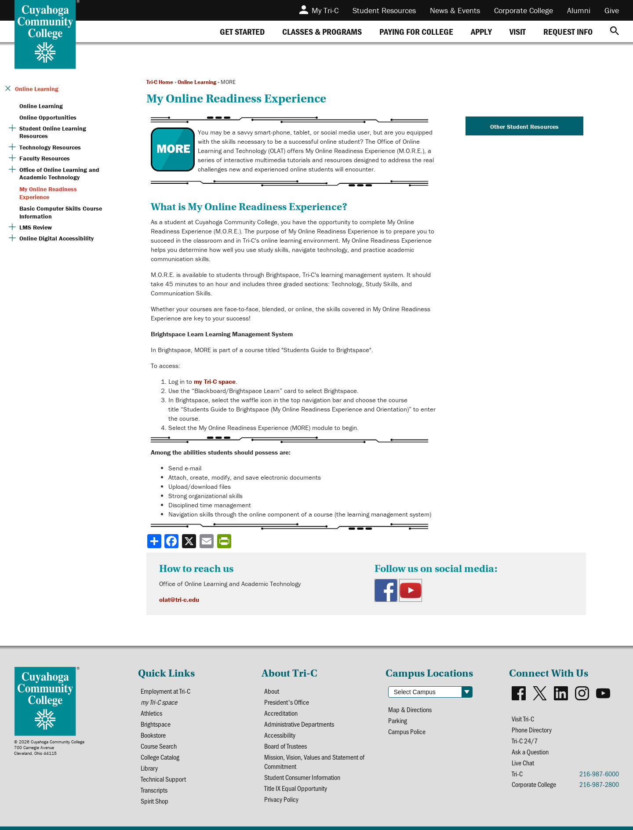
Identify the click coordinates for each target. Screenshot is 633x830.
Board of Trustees (285, 745)
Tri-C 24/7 (525, 740)
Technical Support (163, 778)
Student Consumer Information (302, 777)
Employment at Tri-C (165, 690)
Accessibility (279, 734)
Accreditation (281, 712)
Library (149, 767)
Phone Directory (532, 729)
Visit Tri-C (523, 718)
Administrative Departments (299, 723)
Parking (397, 720)
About (271, 690)
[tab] (242, 31)
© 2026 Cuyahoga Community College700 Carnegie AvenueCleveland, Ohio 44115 (49, 747)
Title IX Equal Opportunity (295, 788)
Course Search (159, 745)
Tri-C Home (159, 82)
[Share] (154, 541)
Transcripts (154, 789)
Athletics (151, 712)
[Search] (614, 31)
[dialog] (606, 803)
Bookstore (153, 734)
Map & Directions (410, 709)
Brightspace (156, 723)
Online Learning (197, 82)
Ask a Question (530, 751)
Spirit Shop (154, 800)
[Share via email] (207, 541)
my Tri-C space (215, 381)
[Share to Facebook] (172, 541)
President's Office (286, 701)
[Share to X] (190, 541)
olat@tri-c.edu (179, 599)
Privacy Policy (281, 799)
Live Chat (523, 762)
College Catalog (160, 756)
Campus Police (407, 731)
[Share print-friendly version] (225, 541)
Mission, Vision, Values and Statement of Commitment (314, 761)
